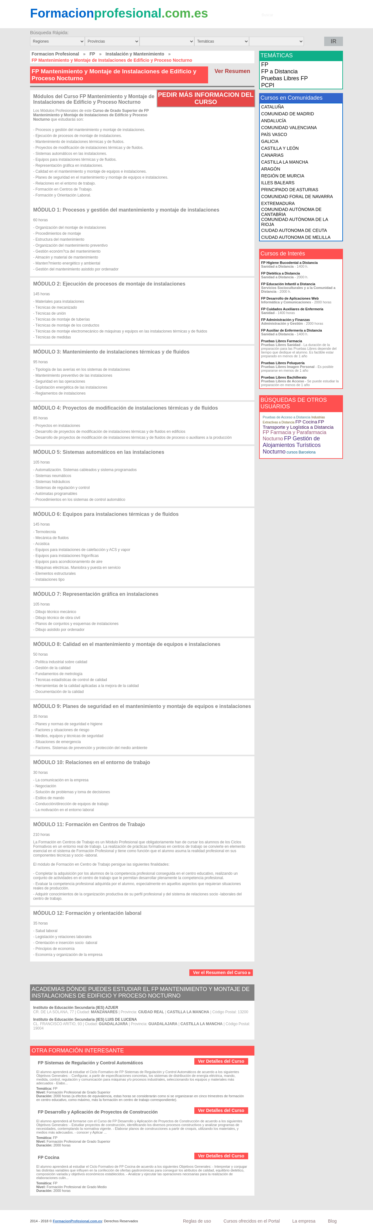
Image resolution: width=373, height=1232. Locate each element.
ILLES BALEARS (278, 182)
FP (92, 53)
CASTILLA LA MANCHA (284, 162)
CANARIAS (272, 155)
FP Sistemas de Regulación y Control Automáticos (90, 1062)
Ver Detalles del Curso (221, 1061)
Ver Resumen (232, 71)
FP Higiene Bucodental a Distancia (289, 263)
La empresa (303, 1221)
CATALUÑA (272, 106)
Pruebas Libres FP (284, 78)
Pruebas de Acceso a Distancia (286, 417)
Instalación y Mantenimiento (134, 53)
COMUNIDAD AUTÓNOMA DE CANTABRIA (291, 212)
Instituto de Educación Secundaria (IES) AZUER (75, 1007)
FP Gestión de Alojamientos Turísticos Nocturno (292, 445)
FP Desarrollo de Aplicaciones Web (290, 298)
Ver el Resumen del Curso (222, 972)
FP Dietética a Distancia (280, 273)
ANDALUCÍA (273, 120)
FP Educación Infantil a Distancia (288, 284)
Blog (332, 1221)
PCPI (267, 85)
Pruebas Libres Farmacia (281, 341)
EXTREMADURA (278, 203)
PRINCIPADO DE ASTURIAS (290, 189)
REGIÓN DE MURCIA (282, 175)
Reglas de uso (197, 1221)
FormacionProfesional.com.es (77, 1221)
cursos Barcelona (301, 452)
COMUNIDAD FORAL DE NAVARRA (297, 196)
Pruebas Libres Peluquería (283, 363)
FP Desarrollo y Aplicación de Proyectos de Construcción (98, 1111)
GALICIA (269, 141)
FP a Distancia (279, 71)
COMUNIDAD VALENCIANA (289, 127)
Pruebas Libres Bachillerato (284, 377)
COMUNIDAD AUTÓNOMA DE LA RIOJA (294, 222)
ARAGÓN (270, 168)
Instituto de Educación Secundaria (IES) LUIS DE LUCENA (85, 1019)
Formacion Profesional (55, 53)
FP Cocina (48, 1157)
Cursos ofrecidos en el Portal (251, 1221)
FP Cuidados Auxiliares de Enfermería (292, 309)
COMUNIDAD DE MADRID (287, 113)
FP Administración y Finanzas (285, 320)
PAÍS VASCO (274, 134)
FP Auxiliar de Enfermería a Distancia (291, 330)
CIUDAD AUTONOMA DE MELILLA (295, 237)
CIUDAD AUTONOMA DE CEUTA (294, 230)
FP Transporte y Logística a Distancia (298, 424)
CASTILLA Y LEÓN (280, 148)
